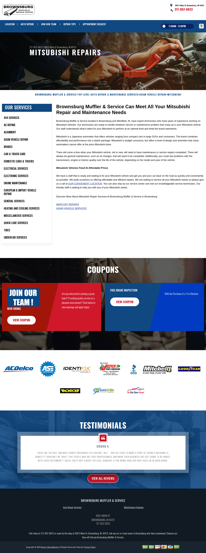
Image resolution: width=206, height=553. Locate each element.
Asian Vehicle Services (71, 221)
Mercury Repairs (67, 217)
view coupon (21, 333)
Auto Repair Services (72, 520)
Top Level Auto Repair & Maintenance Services (107, 107)
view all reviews (103, 491)
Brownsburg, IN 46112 (66, 47)
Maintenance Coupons (133, 520)
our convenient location (85, 196)
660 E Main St (50, 47)
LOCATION (10, 24)
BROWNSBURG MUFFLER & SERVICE (55, 107)
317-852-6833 (184, 9)
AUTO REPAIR (27, 24)
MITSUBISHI (174, 107)
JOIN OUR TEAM (48, 24)
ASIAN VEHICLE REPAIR (152, 107)
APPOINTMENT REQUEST (94, 24)
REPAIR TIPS (69, 24)
